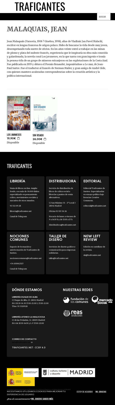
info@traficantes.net (22, 342)
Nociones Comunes (19, 238)
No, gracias (101, 391)
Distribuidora (62, 181)
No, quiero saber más (42, 398)
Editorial (92, 181)
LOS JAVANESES (14, 134)
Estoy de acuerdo (85, 391)
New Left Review (91, 238)
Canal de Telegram (18, 216)
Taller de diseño (57, 238)
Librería (17, 181)
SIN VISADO (38, 135)
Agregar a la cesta (18, 138)
